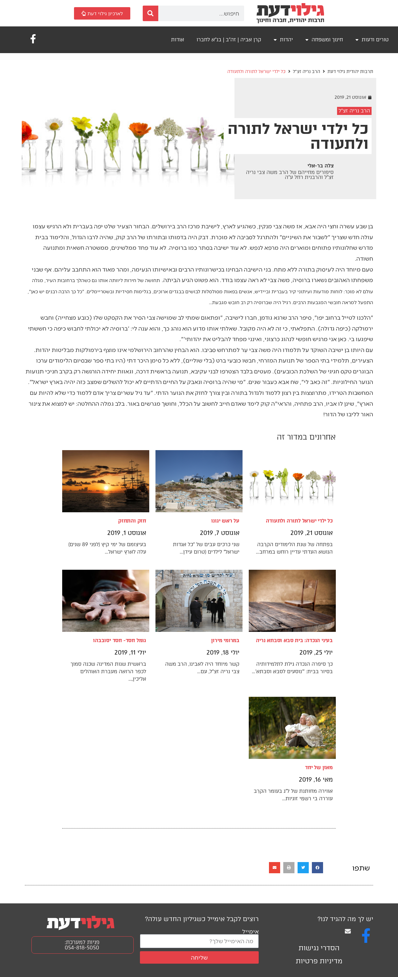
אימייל (250, 931)
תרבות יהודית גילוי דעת (350, 71)
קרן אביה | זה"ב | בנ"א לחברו (229, 40)
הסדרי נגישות (319, 948)
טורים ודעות (372, 39)
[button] (317, 867)
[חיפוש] (150, 13)
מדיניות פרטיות (319, 961)
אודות (177, 40)
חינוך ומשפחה (324, 39)
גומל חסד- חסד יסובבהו (119, 640)
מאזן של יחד (319, 767)
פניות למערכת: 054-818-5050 (82, 945)
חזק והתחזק (132, 521)
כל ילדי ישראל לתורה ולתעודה (299, 521)
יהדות (283, 39)
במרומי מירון (225, 640)
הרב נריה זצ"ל (306, 71)
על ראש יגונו (225, 521)
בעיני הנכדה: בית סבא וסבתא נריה (294, 640)
